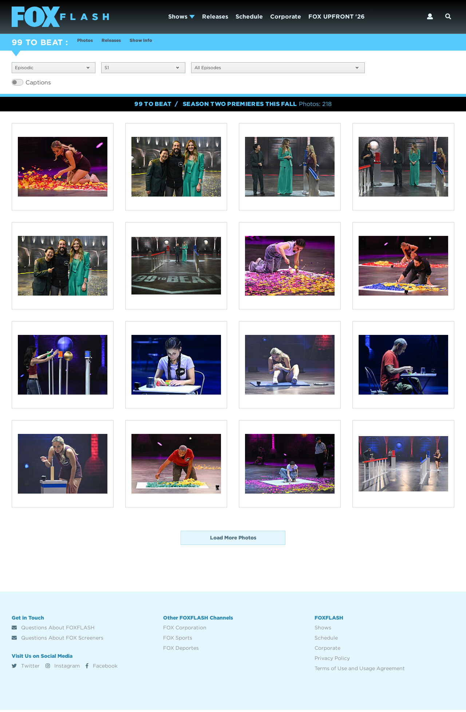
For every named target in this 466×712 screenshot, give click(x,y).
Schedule (249, 16)
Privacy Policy (332, 660)
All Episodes (276, 69)
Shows (181, 16)
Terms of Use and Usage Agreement (360, 670)
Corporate (285, 16)
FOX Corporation (184, 630)
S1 (141, 69)
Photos (87, 43)
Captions (38, 84)
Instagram (63, 668)
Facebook (102, 668)
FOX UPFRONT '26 (336, 16)
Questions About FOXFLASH (53, 630)
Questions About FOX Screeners (57, 640)
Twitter (26, 668)
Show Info (163, 43)
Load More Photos (233, 540)
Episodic (52, 69)
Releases (215, 16)
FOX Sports (177, 640)
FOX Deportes (181, 650)
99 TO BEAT (37, 42)
